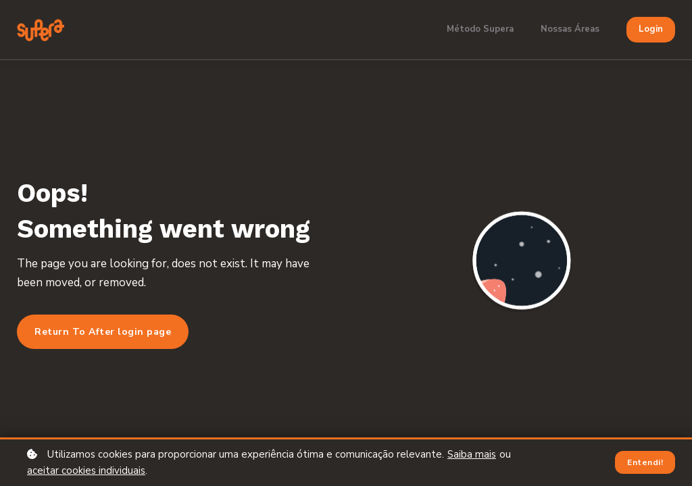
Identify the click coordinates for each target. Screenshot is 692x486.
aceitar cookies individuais (86, 470)
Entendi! (645, 462)
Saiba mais (471, 454)
